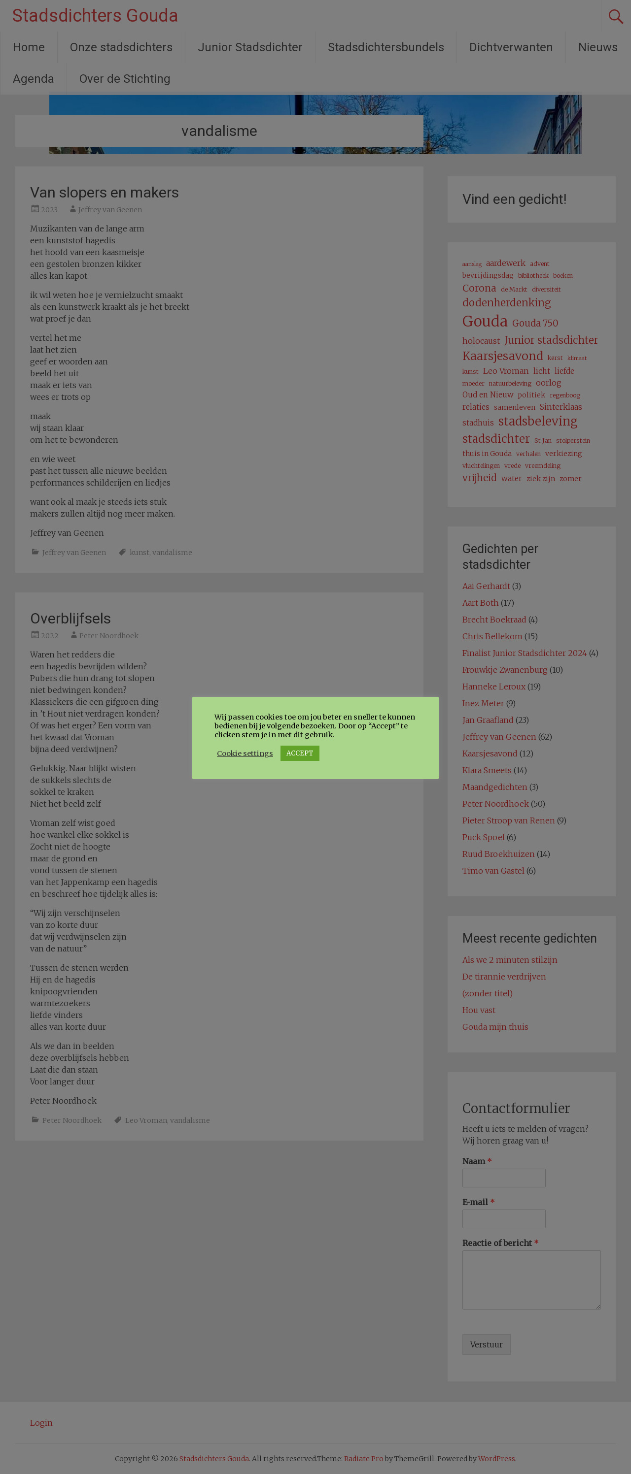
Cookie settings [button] (245, 753)
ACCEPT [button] (300, 753)
